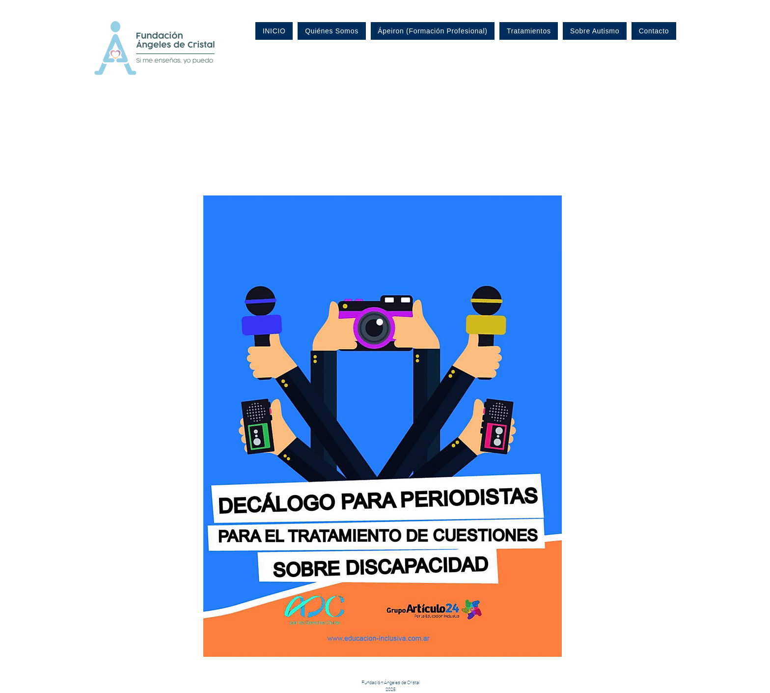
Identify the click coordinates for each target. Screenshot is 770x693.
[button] (382, 426)
